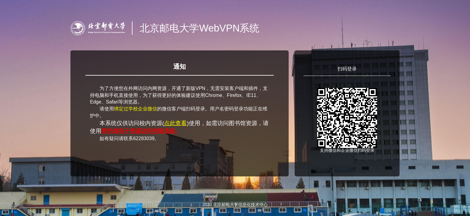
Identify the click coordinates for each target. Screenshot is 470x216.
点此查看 (175, 123)
